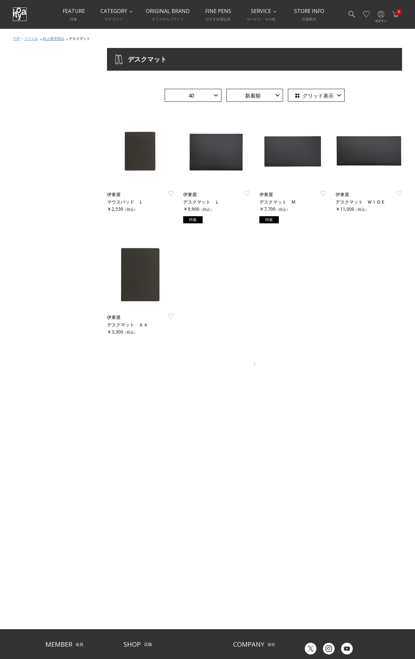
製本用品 (29, 249)
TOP (16, 38)
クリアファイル (36, 145)
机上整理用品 (53, 38)
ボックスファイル (38, 184)
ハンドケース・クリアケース (48, 210)
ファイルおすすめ (38, 132)
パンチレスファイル (40, 171)
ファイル (31, 38)
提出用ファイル (36, 197)
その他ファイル (36, 236)
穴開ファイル (33, 158)
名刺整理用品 (33, 223)
